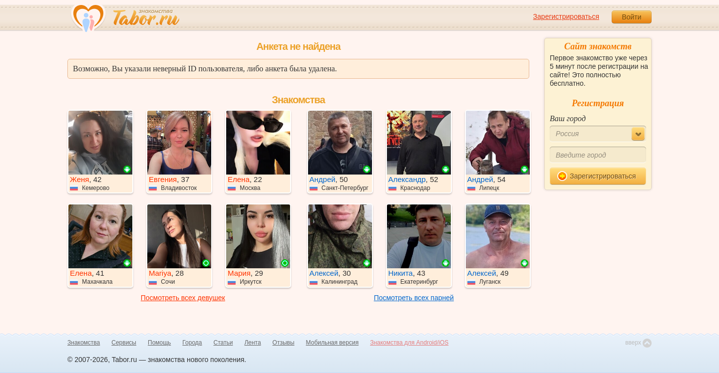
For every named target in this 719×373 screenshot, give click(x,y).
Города (192, 342)
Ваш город (568, 118)
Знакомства (83, 342)
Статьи (223, 342)
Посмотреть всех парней (414, 298)
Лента (252, 342)
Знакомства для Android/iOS (409, 342)
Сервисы (123, 342)
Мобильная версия (332, 342)
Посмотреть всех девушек (183, 298)
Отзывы (284, 342)
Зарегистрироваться (566, 16)
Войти (631, 17)
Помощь (159, 342)
